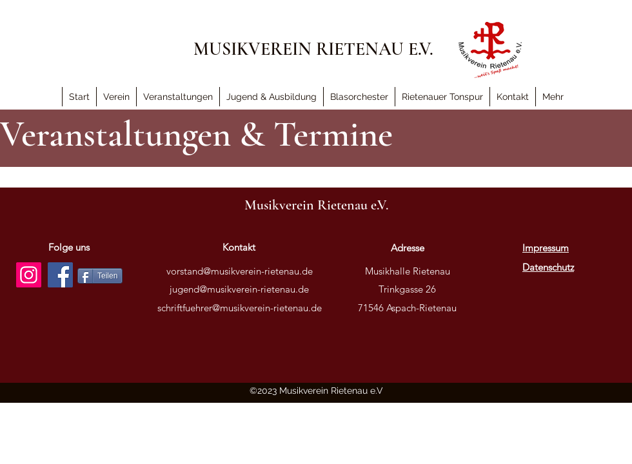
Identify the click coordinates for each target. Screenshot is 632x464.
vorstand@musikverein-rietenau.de (239, 271)
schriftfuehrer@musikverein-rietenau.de (239, 308)
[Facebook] (60, 274)
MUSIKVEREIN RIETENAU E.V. (313, 49)
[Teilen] (100, 276)
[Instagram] (28, 274)
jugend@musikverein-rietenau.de (239, 289)
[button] (552, 96)
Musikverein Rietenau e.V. (316, 205)
